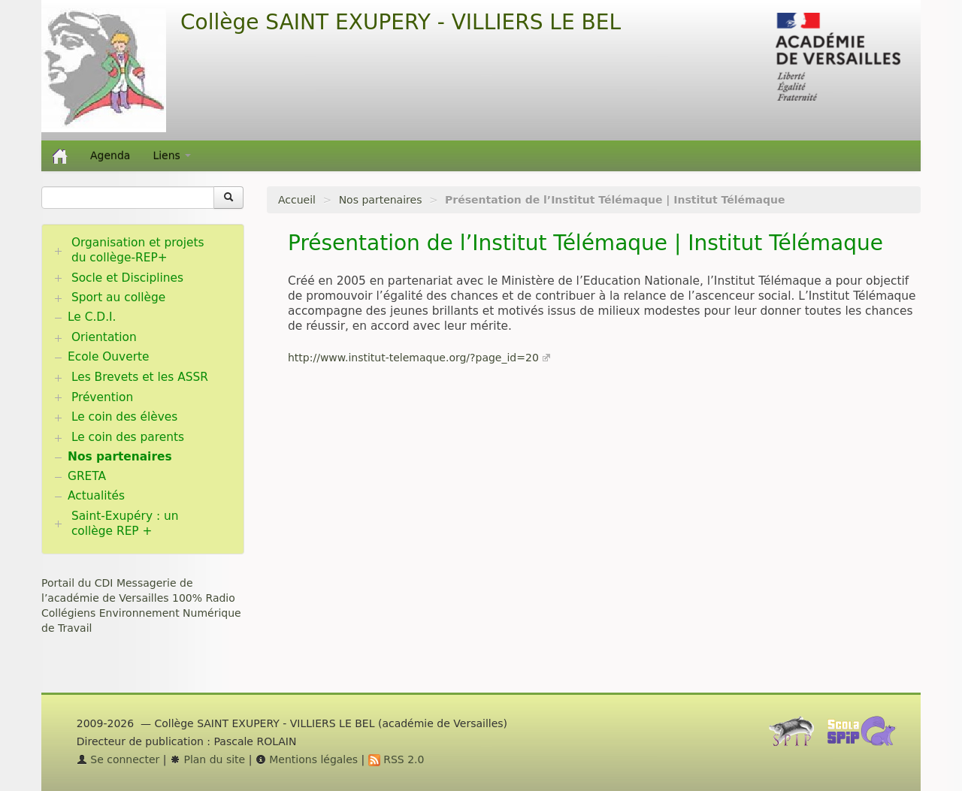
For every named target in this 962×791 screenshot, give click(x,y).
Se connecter (118, 759)
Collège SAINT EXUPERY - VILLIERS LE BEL (400, 22)
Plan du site (207, 759)
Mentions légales (307, 759)
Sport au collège (118, 297)
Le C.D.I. (92, 317)
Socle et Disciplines (127, 278)
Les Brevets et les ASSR (139, 377)
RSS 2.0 (396, 759)
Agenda (110, 155)
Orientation (104, 337)
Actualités (96, 496)
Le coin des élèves (124, 417)
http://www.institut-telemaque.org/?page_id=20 (413, 358)
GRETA (87, 476)
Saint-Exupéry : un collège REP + (125, 523)
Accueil (297, 200)
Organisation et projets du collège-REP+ (137, 250)
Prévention (102, 397)
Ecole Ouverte (109, 357)
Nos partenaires (380, 200)
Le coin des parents (127, 437)
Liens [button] (172, 155)
